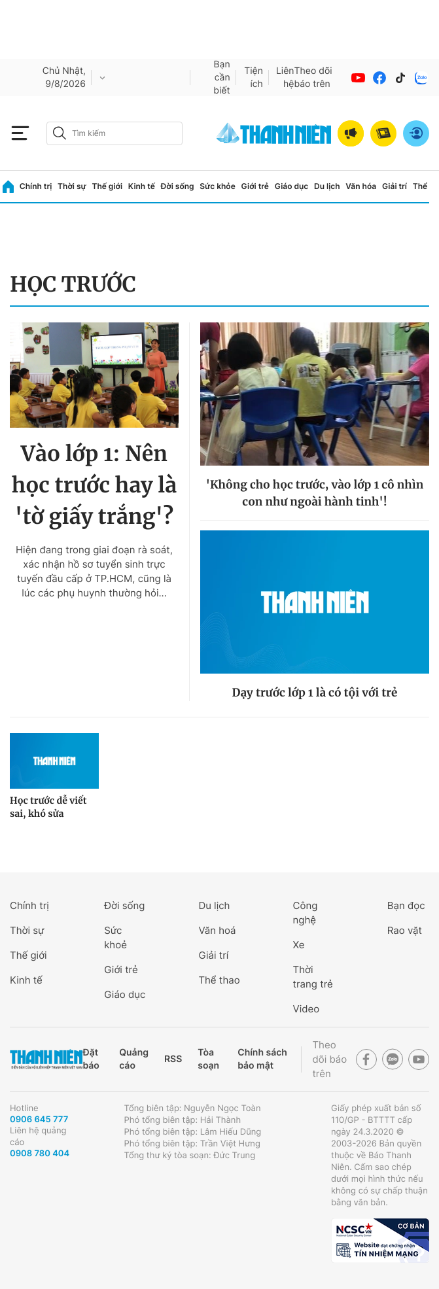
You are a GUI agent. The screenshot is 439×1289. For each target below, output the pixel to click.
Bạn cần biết (221, 77)
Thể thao (218, 980)
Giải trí (394, 186)
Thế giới (107, 186)
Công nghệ (305, 912)
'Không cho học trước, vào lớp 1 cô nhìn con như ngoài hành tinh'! (314, 493)
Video (306, 1009)
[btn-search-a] (59, 133)
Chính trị (36, 186)
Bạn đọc (406, 905)
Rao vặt (404, 930)
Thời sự (72, 186)
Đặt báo (90, 1059)
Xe (299, 944)
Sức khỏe (217, 186)
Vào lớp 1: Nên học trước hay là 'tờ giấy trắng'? (94, 485)
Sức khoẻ (115, 937)
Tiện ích (253, 77)
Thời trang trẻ (313, 976)
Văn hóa (360, 186)
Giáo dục (292, 186)
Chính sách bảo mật (262, 1059)
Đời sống (177, 186)
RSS (173, 1059)
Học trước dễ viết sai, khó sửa (48, 807)
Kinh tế (141, 186)
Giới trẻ (255, 186)
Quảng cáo (134, 1059)
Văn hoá (217, 930)
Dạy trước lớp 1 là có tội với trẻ (315, 692)
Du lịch (327, 186)
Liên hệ (285, 77)
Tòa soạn (208, 1059)
